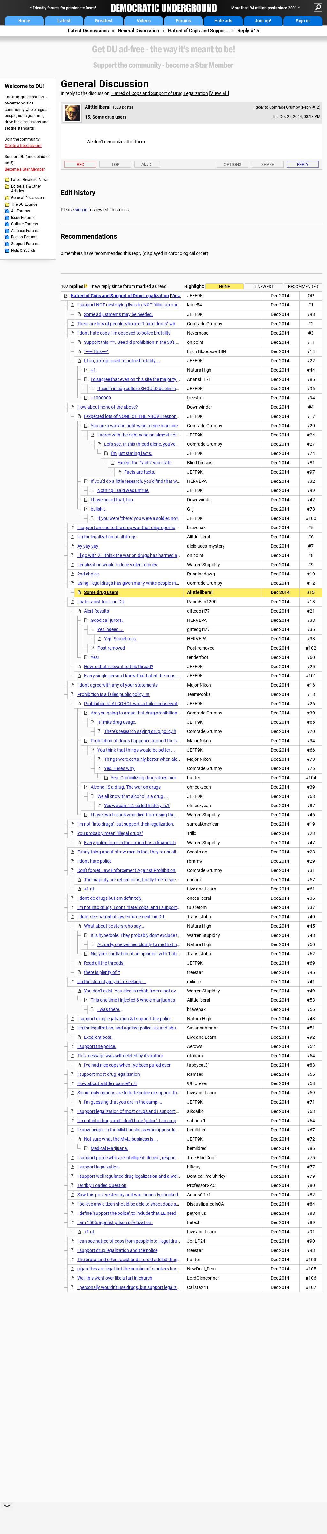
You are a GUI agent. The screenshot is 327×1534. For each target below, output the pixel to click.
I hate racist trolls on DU (100, 601)
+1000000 (101, 397)
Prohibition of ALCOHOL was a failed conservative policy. (140, 703)
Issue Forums (22, 217)
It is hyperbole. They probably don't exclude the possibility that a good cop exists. (170, 935)
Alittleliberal (97, 107)
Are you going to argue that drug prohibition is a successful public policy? (162, 712)
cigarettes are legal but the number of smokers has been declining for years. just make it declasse (172, 1268)
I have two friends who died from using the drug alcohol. (146, 814)
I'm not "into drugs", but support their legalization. (125, 824)
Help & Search (23, 250)
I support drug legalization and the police (117, 1250)
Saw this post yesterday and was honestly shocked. (128, 1194)
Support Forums (25, 244)
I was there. (108, 1009)
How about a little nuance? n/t (107, 1083)
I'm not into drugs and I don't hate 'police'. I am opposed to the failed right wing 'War (158, 1120)
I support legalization (98, 1166)
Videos (144, 20)
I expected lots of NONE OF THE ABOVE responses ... (136, 416)
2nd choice (88, 573)
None (224, 286)
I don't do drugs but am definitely (109, 898)
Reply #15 (248, 31)
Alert (147, 164)
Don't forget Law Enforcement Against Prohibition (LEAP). (134, 870)
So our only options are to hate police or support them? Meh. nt (139, 1092)
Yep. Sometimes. (120, 638)
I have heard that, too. (112, 499)
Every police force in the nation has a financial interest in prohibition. (151, 842)
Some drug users (101, 592)
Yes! (95, 657)
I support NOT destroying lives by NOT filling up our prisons (135, 304)
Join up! (263, 20)
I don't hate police (94, 861)
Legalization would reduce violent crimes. (117, 564)
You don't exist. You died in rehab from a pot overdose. (137, 990)
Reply (302, 164)
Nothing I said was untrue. (123, 490)
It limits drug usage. (116, 722)
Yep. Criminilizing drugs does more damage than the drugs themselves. (180, 777)
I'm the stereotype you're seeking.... (111, 981)
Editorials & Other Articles (26, 189)
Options (232, 164)
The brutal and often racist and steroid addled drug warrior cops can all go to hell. (157, 1259)
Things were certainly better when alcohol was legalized (158, 759)
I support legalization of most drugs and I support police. (133, 1111)
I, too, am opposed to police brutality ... (122, 360)
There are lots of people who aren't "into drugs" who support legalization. (148, 323)
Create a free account (23, 145)
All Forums (20, 211)
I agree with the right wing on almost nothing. (142, 434)
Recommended (303, 286)
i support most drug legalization (108, 1074)
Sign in (303, 20)
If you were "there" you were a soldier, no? (137, 518)
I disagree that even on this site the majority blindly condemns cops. (157, 379)
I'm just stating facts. (131, 453)
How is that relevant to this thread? (118, 666)
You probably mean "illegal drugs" (110, 833)
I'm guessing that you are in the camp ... (123, 1102)
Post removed (111, 648)
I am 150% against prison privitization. (115, 1222)
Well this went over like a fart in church (114, 1278)
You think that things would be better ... (136, 749)
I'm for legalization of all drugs (106, 536)
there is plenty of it (102, 972)
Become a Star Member (25, 169)
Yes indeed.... (110, 629)
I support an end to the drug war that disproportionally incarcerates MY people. (155, 527)
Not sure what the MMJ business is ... (121, 1139)
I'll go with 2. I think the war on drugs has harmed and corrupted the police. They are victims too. (171, 555)
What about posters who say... (114, 926)
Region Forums (24, 237)
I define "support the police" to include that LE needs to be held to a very (147, 1213)
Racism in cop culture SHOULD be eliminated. (141, 388)
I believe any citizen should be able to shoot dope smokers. (134, 1203)
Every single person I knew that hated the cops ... (132, 675)
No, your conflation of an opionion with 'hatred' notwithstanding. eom (159, 953)
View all (219, 93)
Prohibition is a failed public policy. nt (113, 694)
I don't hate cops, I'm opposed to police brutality (124, 332)
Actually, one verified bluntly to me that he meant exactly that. (157, 944)
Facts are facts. (139, 471)
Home (24, 20)
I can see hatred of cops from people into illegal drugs (129, 1241)
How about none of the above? (107, 407)
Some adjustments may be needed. (118, 314)
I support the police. (96, 1046)
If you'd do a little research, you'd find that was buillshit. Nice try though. (161, 481)
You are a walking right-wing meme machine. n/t (138, 425)
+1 (93, 370)
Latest (64, 20)
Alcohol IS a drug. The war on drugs (126, 787)
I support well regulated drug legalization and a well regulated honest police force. (157, 1176)
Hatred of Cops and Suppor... (198, 31)
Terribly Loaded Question (101, 1185)
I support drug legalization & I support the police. (125, 1018)
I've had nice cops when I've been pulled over (127, 1065)
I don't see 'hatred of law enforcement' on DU (120, 916)
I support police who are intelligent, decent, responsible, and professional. (149, 1157)
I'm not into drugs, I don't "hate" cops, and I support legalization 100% (144, 907)
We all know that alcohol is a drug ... (132, 796)
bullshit (98, 509)
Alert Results (96, 610)
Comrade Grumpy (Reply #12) (294, 107)
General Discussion (138, 31)
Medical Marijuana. (109, 1148)
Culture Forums (24, 224)
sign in (81, 209)
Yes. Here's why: (119, 768)
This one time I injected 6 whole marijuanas (133, 1000)
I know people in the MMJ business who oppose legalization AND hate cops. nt (154, 1129)
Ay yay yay (87, 546)
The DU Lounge (24, 204)
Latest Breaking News (29, 179)
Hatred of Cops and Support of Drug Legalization (159, 93)
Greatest (104, 20)
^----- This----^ (96, 351)
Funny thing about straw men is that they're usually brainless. (137, 851)
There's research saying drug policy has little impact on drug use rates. (173, 731)
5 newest (264, 286)
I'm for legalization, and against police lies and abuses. (130, 1027)
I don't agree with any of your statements (117, 685)
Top (115, 164)
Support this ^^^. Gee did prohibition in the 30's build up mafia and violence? (158, 342)
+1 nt (89, 888)
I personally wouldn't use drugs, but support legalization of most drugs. (147, 1287)
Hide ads (223, 20)
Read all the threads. (104, 963)
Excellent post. (98, 1037)
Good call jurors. (107, 620)
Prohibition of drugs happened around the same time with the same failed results (170, 740)
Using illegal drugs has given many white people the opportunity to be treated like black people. (170, 583)
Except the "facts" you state (144, 462)
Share (267, 164)
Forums (183, 20)
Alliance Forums (25, 230)
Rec (80, 164)
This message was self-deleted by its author (120, 1055)
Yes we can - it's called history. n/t (137, 805)
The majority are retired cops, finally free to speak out (136, 879)
